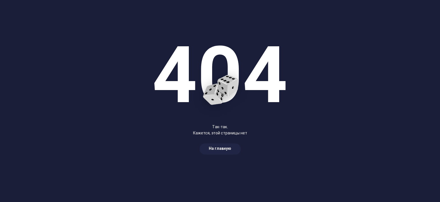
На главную (220, 149)
